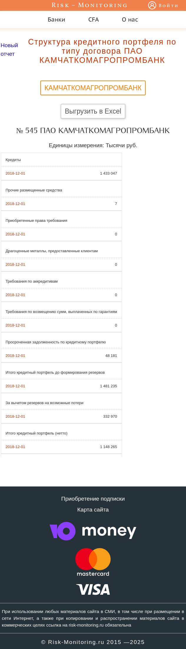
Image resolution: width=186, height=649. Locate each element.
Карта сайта (93, 510)
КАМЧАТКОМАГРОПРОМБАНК (93, 88)
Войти (169, 6)
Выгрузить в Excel (93, 111)
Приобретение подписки (93, 499)
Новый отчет (9, 49)
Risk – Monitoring (90, 5)
